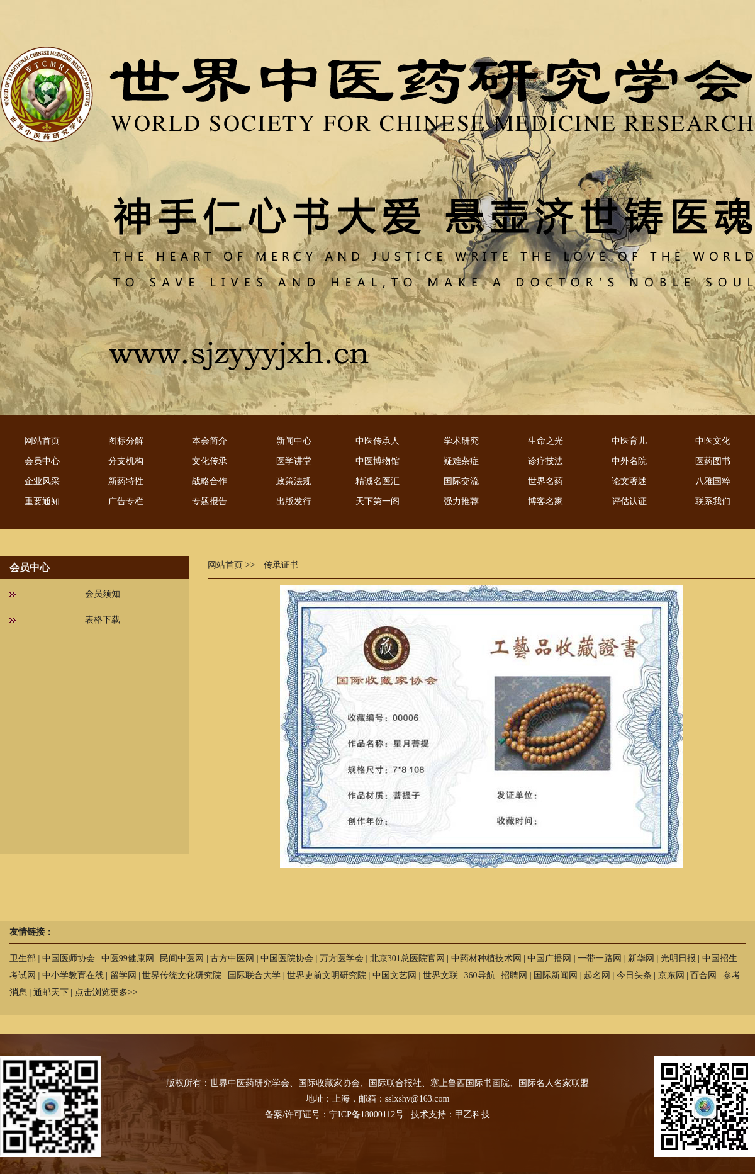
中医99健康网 (127, 958)
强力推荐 (461, 501)
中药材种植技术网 (486, 958)
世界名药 (545, 481)
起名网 (597, 975)
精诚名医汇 (377, 481)
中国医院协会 (286, 958)
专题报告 (209, 501)
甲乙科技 (472, 1114)
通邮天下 (51, 992)
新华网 (641, 958)
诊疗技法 (545, 461)
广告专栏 (125, 501)
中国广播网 (549, 958)
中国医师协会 (68, 958)
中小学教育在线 (73, 975)
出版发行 (293, 501)
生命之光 (545, 441)
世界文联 (440, 975)
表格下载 (102, 619)
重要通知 (42, 501)
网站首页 (42, 441)
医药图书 (712, 461)
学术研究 (461, 441)
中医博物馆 (377, 461)
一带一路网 (600, 958)
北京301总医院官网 (407, 958)
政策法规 (293, 481)
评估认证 (629, 501)
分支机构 (125, 461)
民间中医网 (182, 958)
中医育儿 (629, 441)
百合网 (703, 975)
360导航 (479, 975)
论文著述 (629, 481)
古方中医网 (232, 958)
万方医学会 (342, 958)
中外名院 (629, 461)
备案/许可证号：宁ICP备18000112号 (334, 1114)
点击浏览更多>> (106, 992)
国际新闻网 (556, 975)
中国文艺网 (394, 975)
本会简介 (209, 441)
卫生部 (22, 958)
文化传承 (209, 461)
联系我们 (712, 501)
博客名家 (545, 501)
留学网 (123, 975)
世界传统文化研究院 (181, 975)
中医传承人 (377, 441)
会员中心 (42, 461)
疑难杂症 (461, 461)
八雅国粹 (712, 481)
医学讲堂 (293, 461)
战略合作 (209, 481)
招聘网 (514, 975)
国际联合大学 (254, 975)
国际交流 (461, 481)
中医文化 (712, 441)
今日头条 (634, 975)
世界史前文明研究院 (326, 975)
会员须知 (102, 594)
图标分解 (125, 441)
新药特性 (125, 481)
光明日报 (678, 958)
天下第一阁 (377, 501)
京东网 (671, 975)
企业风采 (42, 481)
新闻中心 (293, 441)
